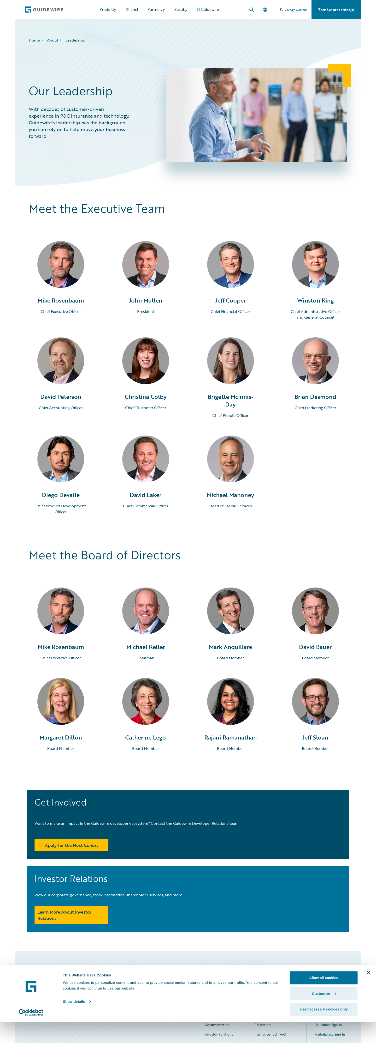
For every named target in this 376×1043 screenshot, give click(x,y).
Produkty (108, 9)
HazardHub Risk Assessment (277, 977)
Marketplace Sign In (329, 967)
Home (34, 40)
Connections (215, 948)
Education (263, 958)
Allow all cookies (323, 999)
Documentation (217, 958)
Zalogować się (293, 9)
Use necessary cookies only (324, 1030)
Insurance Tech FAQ (270, 967)
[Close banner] (368, 993)
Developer (263, 948)
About (52, 40)
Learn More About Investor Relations (229, 849)
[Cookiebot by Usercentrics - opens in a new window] (31, 1033)
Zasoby (180, 9)
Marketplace (214, 977)
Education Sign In (328, 958)
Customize (324, 1015)
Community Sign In (329, 948)
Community (264, 939)
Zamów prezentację (336, 9)
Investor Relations (219, 967)
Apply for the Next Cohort (71, 852)
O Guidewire (208, 9)
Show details (74, 1022)
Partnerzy (156, 9)
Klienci (132, 9)
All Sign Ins (329, 939)
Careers (210, 939)
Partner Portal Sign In (330, 977)
